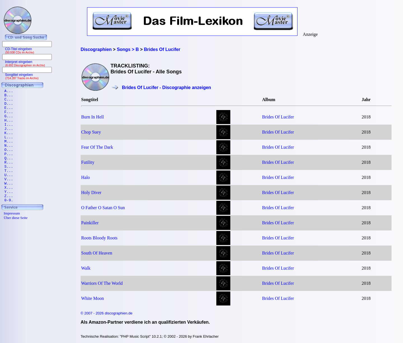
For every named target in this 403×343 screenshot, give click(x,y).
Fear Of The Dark (97, 147)
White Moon (92, 298)
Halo (85, 177)
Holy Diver (91, 192)
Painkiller (90, 222)
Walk (85, 268)
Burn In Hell (92, 117)
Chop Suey (91, 132)
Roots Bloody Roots (99, 237)
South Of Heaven (96, 253)
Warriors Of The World (102, 283)
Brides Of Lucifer (278, 117)
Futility (87, 162)
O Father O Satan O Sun (103, 207)
